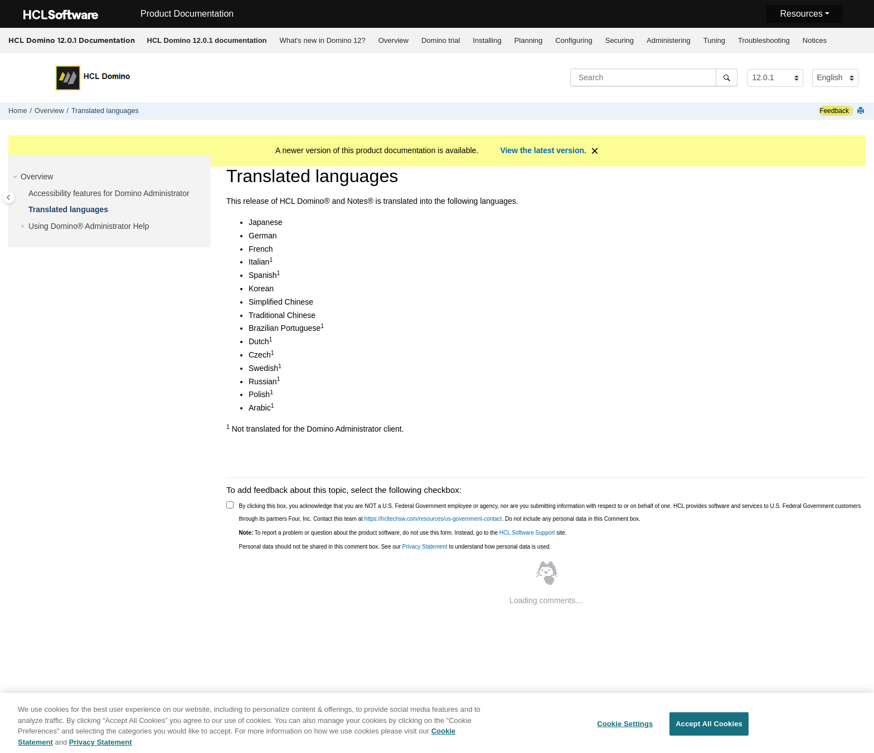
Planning (528, 40)
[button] (16, 177)
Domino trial (440, 40)
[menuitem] (206, 40)
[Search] (726, 77)
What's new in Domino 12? (323, 40)
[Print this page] (862, 111)
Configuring (574, 40)
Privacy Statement (424, 547)
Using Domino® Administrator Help (88, 226)
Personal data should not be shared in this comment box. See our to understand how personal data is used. (395, 547)
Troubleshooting (764, 40)
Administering (669, 40)
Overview (393, 40)
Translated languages (105, 111)
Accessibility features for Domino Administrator (109, 193)
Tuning (714, 40)
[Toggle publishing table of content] (8, 197)
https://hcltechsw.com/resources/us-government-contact (433, 519)
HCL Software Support (527, 533)
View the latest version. (543, 150)
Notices (815, 40)
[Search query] (653, 77)
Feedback (834, 111)
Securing (619, 40)
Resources (801, 13)
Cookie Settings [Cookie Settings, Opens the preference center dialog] (625, 731)
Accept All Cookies (709, 731)
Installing (487, 40)
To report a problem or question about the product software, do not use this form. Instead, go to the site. (403, 533)
